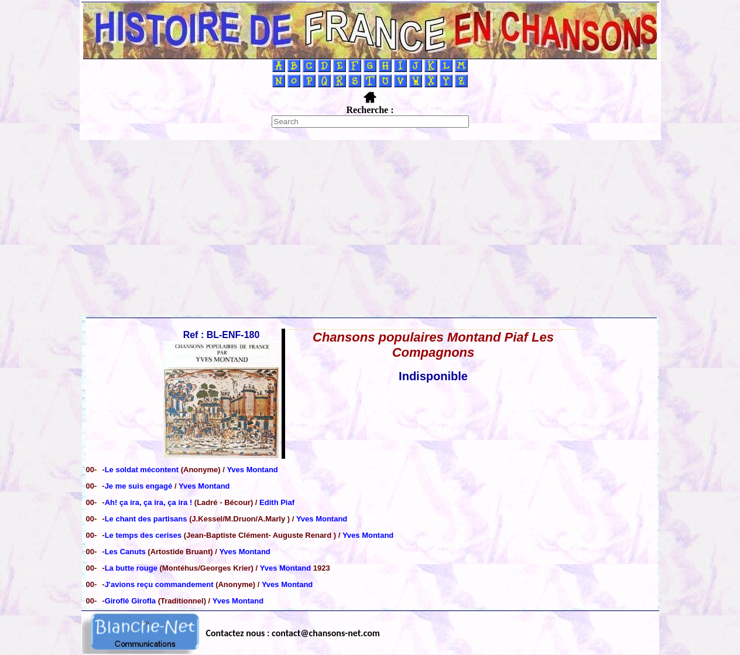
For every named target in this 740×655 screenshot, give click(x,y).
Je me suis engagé (139, 486)
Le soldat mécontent (143, 469)
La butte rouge (132, 568)
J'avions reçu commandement (160, 584)
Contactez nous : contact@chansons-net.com (293, 633)
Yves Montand (252, 469)
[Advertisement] (370, 228)
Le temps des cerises (144, 535)
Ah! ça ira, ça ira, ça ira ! (149, 502)
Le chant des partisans (147, 518)
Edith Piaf (276, 502)
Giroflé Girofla (131, 600)
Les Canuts (126, 551)
